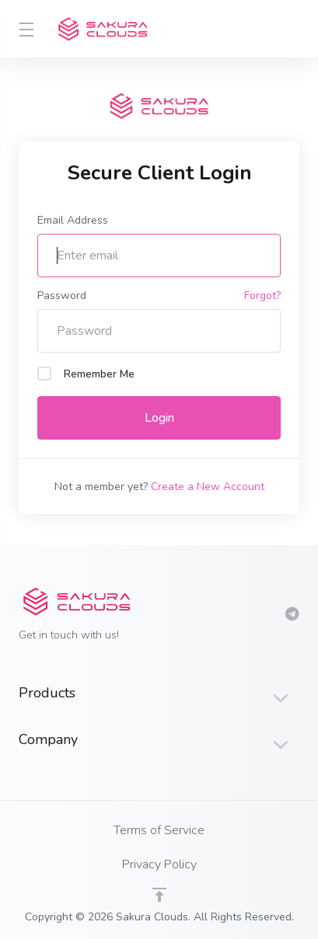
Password (61, 295)
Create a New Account (207, 486)
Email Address (72, 220)
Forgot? (262, 295)
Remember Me (86, 374)
